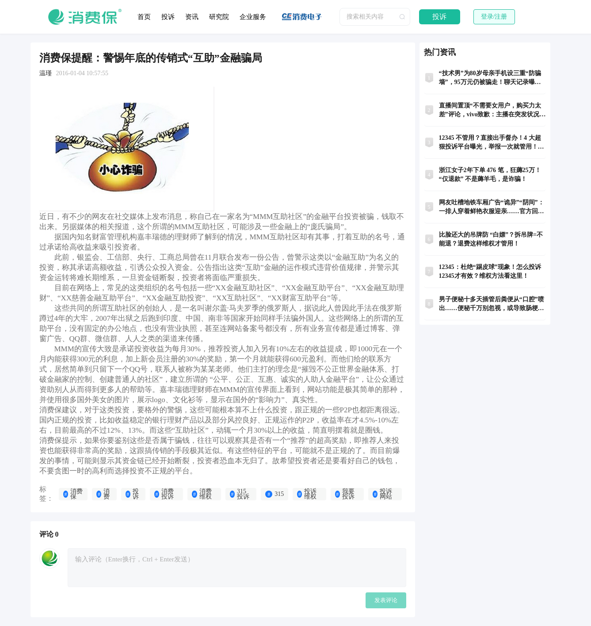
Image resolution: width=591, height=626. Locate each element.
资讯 (191, 16)
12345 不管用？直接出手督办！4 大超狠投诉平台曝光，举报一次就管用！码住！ (491, 142)
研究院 (219, 16)
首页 (144, 16)
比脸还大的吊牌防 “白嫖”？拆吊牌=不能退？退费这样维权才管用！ (491, 239)
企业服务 (253, 16)
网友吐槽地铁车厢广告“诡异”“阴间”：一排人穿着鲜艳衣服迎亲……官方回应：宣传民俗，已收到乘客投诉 (491, 207)
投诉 (168, 16)
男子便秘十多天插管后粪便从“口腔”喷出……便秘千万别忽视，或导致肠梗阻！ (491, 304)
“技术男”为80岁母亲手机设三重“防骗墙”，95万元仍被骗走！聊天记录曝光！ (490, 78)
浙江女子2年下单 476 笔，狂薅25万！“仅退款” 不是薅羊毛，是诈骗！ (490, 174)
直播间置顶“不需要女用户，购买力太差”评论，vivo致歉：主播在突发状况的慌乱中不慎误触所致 (492, 110)
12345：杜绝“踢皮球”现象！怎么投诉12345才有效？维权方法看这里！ (490, 271)
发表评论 (385, 600)
